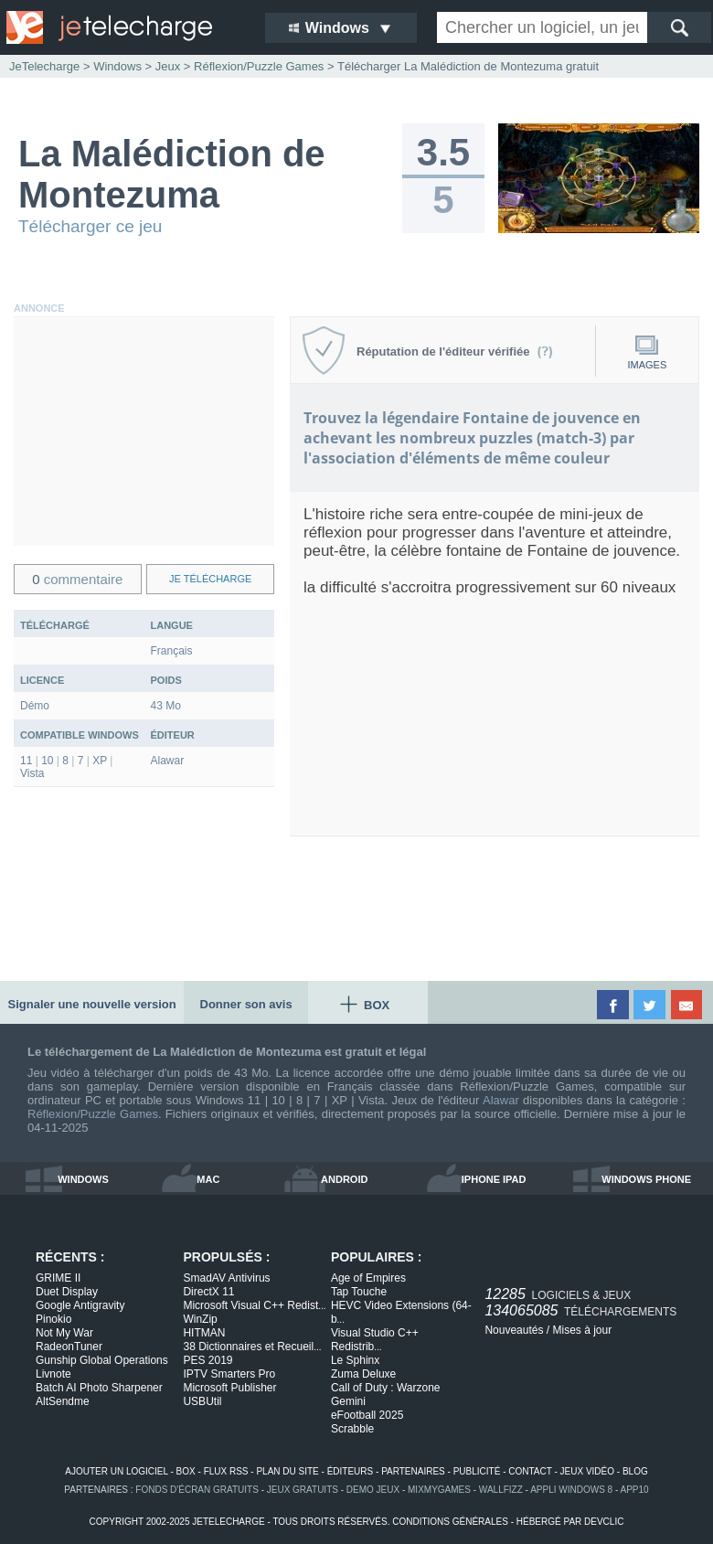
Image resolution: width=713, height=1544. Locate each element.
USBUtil (202, 1401)
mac (208, 1179)
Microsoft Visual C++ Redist (254, 1305)
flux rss (226, 1471)
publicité (477, 1471)
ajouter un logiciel (116, 1471)
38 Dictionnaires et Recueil (252, 1346)
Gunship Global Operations (102, 1360)
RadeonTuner (69, 1346)
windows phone (646, 1179)
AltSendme (63, 1401)
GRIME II (58, 1278)
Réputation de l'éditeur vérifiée (454, 351)
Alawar (501, 1100)
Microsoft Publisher (229, 1387)
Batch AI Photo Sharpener (99, 1387)
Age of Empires (368, 1278)
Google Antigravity (80, 1305)
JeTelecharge (44, 66)
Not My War (64, 1332)
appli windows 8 (571, 1490)
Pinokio (53, 1319)
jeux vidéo (587, 1471)
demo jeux (372, 1490)
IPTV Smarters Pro (229, 1374)
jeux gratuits (302, 1490)
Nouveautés (513, 1330)
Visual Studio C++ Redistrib (375, 1339)
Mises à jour (582, 1330)
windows (83, 1179)
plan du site (287, 1471)
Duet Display (67, 1291)
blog (635, 1471)
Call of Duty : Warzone (386, 1387)
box (186, 1471)
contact (529, 1471)
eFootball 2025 (367, 1415)
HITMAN (204, 1332)
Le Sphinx (355, 1360)
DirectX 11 (208, 1291)
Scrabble (352, 1428)
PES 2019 (207, 1360)
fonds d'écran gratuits (197, 1490)
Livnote (53, 1374)
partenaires (413, 1471)
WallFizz (501, 1490)
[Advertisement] (144, 431)
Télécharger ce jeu (90, 226)
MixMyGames (439, 1490)
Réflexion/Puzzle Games (92, 1114)
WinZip (200, 1319)
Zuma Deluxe (363, 1374)
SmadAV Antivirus (226, 1278)
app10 (635, 1490)
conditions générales (450, 1522)
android (344, 1179)
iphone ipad (494, 1179)
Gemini (348, 1401)
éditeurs (350, 1471)
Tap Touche (359, 1291)
